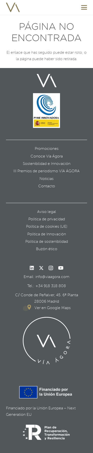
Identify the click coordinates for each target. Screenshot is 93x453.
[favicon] (13, 7)
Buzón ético (46, 249)
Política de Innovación (46, 234)
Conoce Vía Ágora (47, 156)
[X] (41, 268)
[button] (84, 7)
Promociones (47, 148)
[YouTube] (60, 268)
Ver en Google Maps (52, 308)
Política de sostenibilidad (46, 241)
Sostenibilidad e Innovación (46, 163)
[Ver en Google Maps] (28, 308)
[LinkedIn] (32, 268)
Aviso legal (46, 211)
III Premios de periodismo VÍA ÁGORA (46, 171)
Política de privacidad (46, 219)
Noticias (46, 178)
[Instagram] (51, 268)
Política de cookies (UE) (46, 226)
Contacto (46, 186)
